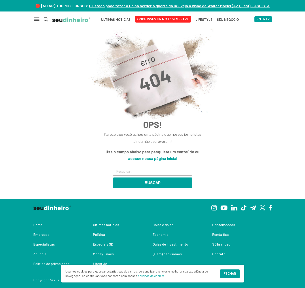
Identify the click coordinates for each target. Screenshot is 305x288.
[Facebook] (270, 207)
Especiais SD (103, 244)
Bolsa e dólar (163, 225)
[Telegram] (253, 207)
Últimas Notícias (116, 19)
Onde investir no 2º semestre (163, 19)
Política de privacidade (51, 263)
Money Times (103, 254)
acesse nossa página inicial (152, 158)
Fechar (230, 273)
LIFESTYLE (203, 19)
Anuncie (39, 254)
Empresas (41, 234)
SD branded (221, 244)
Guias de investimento (170, 244)
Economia (161, 234)
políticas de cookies (151, 276)
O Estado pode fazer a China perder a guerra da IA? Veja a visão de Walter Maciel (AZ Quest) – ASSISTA (179, 5)
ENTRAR (263, 19)
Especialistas (44, 244)
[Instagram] (214, 207)
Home (38, 225)
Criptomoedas (223, 225)
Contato (218, 254)
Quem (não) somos (167, 254)
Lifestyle (100, 263)
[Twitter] (262, 207)
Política (99, 234)
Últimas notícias (106, 225)
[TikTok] (243, 207)
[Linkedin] (234, 207)
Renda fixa (220, 234)
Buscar (153, 182)
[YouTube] (223, 207)
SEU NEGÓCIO (228, 19)
